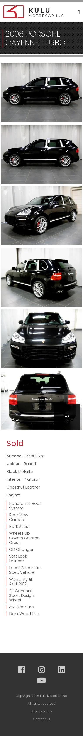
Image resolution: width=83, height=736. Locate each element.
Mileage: (15, 456)
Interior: (14, 479)
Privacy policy (41, 711)
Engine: (13, 495)
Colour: (14, 463)
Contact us (41, 719)
